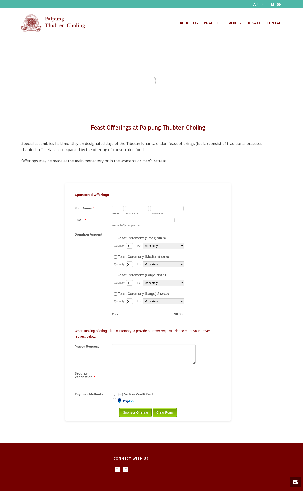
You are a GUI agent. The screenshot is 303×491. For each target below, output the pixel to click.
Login (259, 4)
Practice (212, 23)
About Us (189, 23)
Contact (275, 23)
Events (234, 23)
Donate (253, 23)
